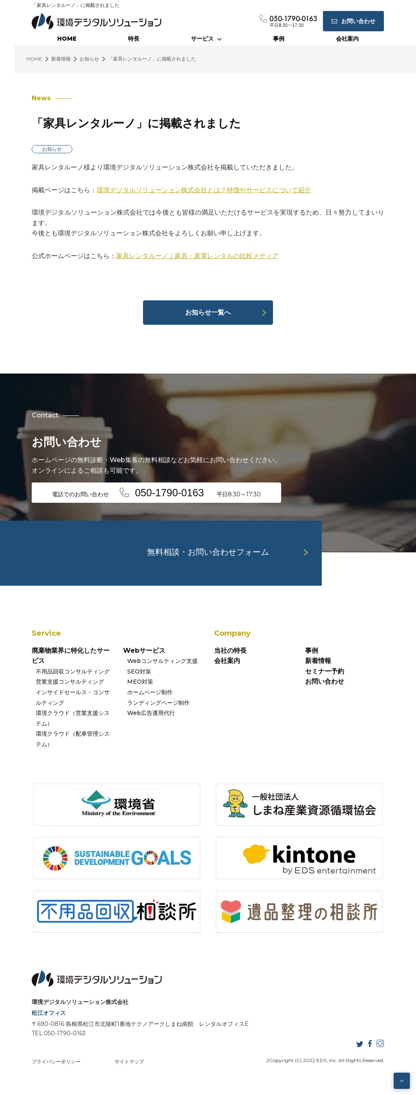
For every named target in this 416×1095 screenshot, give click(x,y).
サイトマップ (129, 1061)
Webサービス (144, 650)
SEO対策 (139, 671)
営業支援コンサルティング (70, 681)
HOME (66, 38)
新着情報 (318, 661)
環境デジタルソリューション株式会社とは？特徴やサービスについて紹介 (204, 190)
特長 (133, 38)
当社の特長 (230, 650)
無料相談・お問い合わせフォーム (208, 552)
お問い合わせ (324, 681)
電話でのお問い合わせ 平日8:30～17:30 (156, 492)
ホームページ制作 (150, 692)
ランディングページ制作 (158, 702)
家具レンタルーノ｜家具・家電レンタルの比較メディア (197, 256)
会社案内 (347, 38)
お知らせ (52, 149)
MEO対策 (140, 681)
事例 (278, 38)
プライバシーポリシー (56, 1061)
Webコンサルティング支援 (162, 661)
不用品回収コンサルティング (73, 671)
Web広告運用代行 (151, 713)
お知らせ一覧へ (208, 312)
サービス (206, 38)
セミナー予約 (324, 671)
